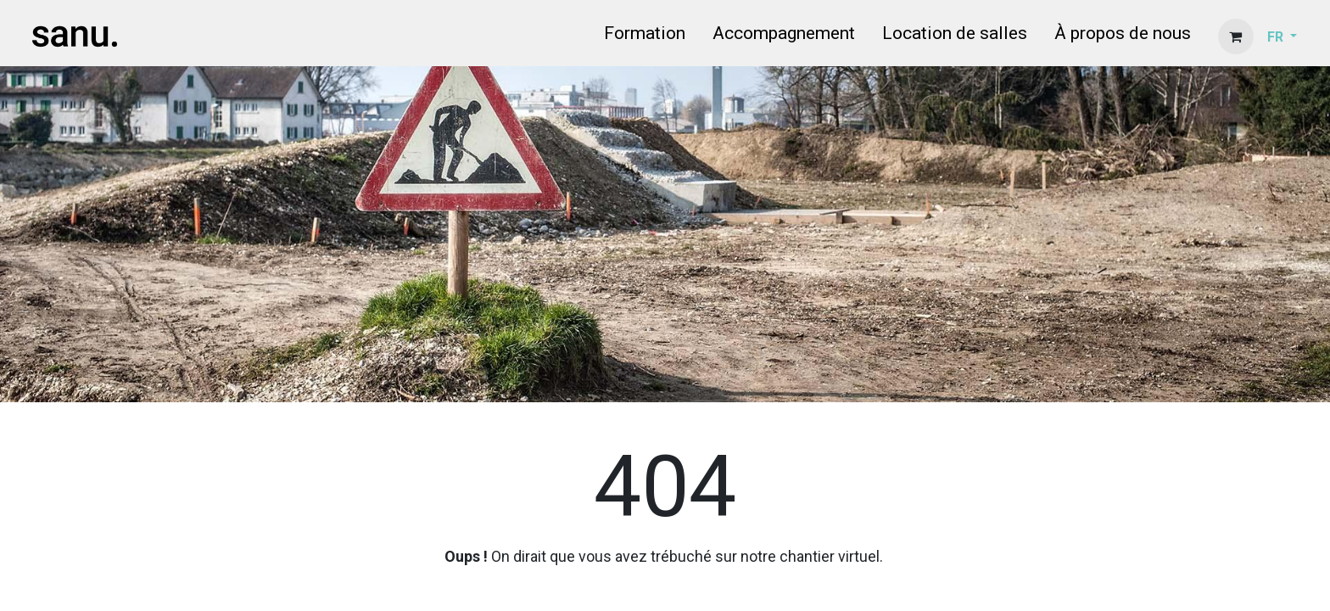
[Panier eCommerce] (1236, 36)
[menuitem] (644, 36)
